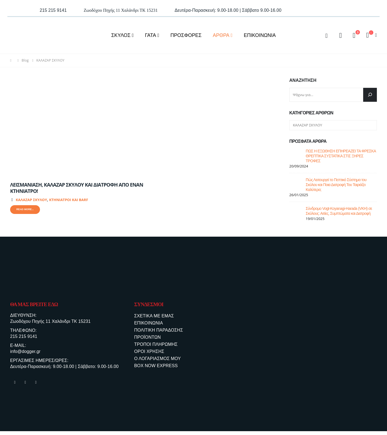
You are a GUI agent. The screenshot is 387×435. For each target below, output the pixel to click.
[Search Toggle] (326, 35)
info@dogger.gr (25, 354)
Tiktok (36, 386)
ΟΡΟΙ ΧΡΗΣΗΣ (149, 351)
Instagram (25, 386)
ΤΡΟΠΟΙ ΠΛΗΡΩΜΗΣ (155, 344)
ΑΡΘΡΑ (221, 35)
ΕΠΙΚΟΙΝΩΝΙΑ (260, 35)
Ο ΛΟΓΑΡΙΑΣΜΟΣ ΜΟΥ (157, 358)
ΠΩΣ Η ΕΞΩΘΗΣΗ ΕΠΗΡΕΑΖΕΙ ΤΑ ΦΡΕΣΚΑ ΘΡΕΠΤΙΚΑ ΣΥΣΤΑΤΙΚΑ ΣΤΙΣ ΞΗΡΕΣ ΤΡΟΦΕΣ (341, 156)
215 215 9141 (23, 338)
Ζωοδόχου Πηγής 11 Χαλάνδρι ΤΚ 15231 (50, 322)
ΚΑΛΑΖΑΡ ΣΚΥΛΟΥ (31, 199)
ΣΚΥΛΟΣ (121, 35)
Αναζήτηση (302, 80)
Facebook (15, 386)
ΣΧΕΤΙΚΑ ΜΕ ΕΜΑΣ (154, 316)
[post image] (77, 127)
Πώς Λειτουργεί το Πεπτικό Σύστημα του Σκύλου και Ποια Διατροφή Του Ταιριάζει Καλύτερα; (336, 185)
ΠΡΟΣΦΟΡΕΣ (186, 35)
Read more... (26, 209)
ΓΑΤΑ (150, 35)
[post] (296, 155)
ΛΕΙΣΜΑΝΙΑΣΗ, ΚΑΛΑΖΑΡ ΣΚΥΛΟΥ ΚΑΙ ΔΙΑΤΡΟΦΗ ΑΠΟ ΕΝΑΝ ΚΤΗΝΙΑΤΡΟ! (76, 187)
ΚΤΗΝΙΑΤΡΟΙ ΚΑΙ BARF (68, 199)
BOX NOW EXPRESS (156, 365)
